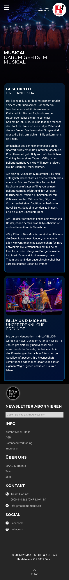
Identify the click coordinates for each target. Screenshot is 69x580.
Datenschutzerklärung (19, 443)
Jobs (9, 476)
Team (9, 471)
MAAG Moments (16, 465)
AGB (8, 437)
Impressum (12, 448)
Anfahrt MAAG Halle (18, 432)
